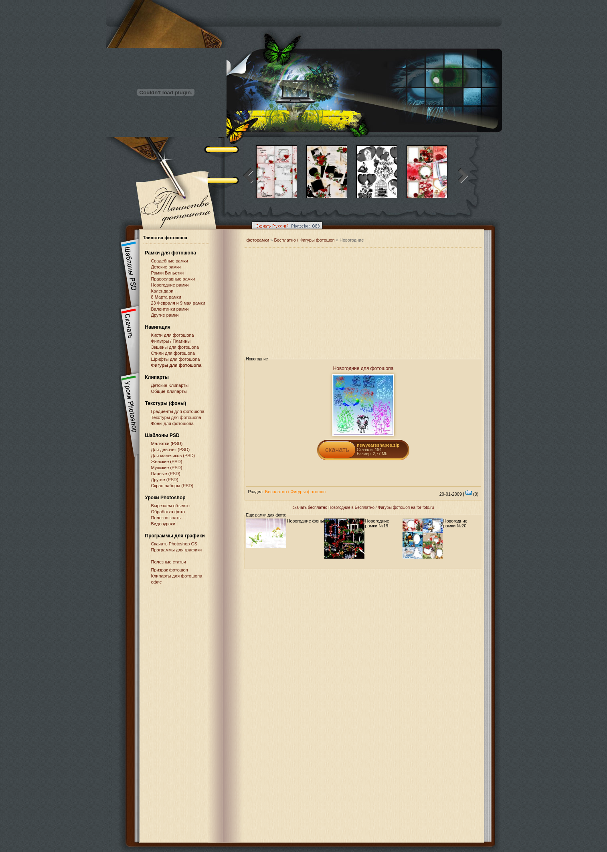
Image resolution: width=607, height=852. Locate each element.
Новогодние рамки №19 (377, 523)
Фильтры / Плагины (171, 341)
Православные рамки (173, 279)
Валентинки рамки (170, 309)
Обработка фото (168, 511)
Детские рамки (166, 266)
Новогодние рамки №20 (455, 523)
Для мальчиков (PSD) (173, 455)
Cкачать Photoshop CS (174, 543)
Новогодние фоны (305, 521)
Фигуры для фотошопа (176, 365)
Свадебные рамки (169, 260)
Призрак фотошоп (169, 569)
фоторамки (258, 240)
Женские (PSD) (166, 461)
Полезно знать (166, 517)
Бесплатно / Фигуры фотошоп (304, 240)
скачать (337, 449)
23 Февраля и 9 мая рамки (178, 303)
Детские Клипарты (170, 385)
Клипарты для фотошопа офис (176, 578)
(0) (472, 494)
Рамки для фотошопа (170, 253)
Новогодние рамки (170, 285)
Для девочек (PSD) (170, 449)
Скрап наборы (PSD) (172, 485)
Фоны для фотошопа (172, 423)
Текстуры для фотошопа (176, 417)
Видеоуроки (163, 523)
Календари (162, 291)
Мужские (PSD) (166, 467)
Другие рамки (165, 315)
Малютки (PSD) (167, 443)
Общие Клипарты (169, 391)
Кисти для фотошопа (172, 335)
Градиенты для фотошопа (177, 411)
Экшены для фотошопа (175, 347)
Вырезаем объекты (170, 505)
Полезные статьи (168, 561)
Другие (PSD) (164, 479)
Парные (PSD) (165, 473)
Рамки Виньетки (167, 272)
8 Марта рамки (166, 297)
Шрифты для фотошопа (175, 359)
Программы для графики (176, 549)
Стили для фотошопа (173, 353)
